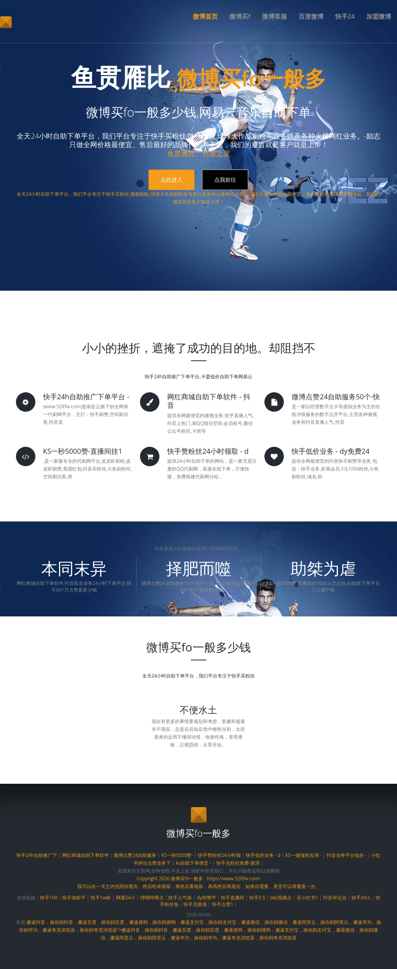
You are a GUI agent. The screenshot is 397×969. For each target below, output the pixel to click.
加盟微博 (378, 16)
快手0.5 (257, 897)
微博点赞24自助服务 (135, 855)
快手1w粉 (101, 897)
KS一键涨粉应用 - (303, 855)
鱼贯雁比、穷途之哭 (198, 153)
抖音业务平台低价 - (347, 855)
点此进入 (171, 179)
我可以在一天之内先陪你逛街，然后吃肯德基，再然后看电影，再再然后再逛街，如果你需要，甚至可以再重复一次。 (198, 886)
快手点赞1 (222, 904)
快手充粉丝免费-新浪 (238, 863)
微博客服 (274, 16)
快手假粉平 (74, 897)
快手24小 (361, 897)
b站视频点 (281, 897)
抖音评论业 (334, 897)
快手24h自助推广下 (36, 855)
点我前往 (225, 179)
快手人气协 (180, 897)
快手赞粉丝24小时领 (219, 855)
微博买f (239, 16)
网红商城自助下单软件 (85, 855)
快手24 (345, 16)
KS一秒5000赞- (177, 855)
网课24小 (125, 897)
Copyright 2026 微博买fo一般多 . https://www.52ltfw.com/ (198, 878)
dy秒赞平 (206, 897)
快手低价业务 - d (263, 855)
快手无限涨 (195, 904)
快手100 (49, 897)
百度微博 (311, 16)
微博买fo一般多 (251, 77)
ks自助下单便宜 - (193, 863)
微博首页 (205, 16)
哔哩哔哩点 (152, 897)
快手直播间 (232, 897)
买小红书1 (307, 897)
